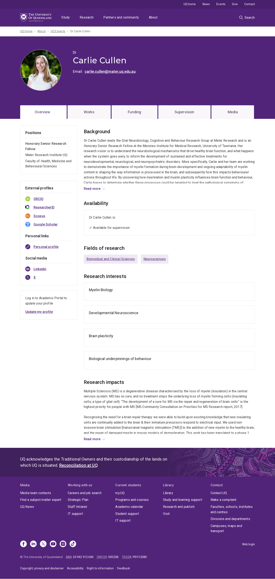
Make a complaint (224, 500)
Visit (166, 514)
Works (89, 112)
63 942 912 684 (83, 557)
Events (220, 4)
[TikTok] (73, 544)
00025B (113, 557)
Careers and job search (84, 493)
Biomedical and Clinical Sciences (110, 259)
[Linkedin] (33, 544)
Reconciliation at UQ (78, 465)
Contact (249, 4)
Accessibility (75, 568)
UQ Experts (58, 31)
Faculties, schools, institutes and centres (232, 509)
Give (235, 4)
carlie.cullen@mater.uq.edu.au (110, 71)
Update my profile (39, 312)
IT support (75, 514)
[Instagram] (63, 544)
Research (86, 17)
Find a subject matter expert (40, 500)
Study (65, 17)
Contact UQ (219, 493)
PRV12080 (140, 557)
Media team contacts (35, 493)
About (153, 17)
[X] (43, 544)
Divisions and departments (230, 519)
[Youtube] (53, 544)
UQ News (27, 507)
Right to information (100, 568)
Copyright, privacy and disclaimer (42, 568)
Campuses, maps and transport (226, 528)
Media (233, 112)
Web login (248, 544)
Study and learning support (182, 500)
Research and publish (179, 507)
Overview (42, 112)
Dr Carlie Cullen (80, 31)
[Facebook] (23, 544)
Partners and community (121, 17)
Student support (127, 514)
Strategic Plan (78, 500)
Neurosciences (154, 259)
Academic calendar (129, 507)
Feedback (123, 568)
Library (168, 493)
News (206, 4)
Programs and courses (132, 500)
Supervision (184, 112)
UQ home (190, 4)
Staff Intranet (77, 507)
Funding (134, 112)
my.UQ (120, 493)
